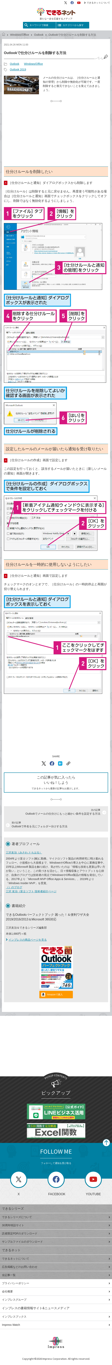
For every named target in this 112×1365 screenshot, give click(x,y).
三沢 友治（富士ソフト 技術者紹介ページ (31, 891)
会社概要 (56, 1291)
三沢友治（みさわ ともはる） (24, 852)
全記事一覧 (56, 1275)
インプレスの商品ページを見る (26, 939)
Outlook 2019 (18, 69)
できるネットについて (97, 2)
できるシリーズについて (56, 1217)
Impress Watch (56, 1324)
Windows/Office (19, 34)
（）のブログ (14, 887)
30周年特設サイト (56, 1225)
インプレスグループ (56, 1299)
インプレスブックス (56, 1316)
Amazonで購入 (55, 994)
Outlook (38, 34)
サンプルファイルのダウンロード (56, 1241)
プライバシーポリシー (56, 1283)
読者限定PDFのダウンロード (56, 1233)
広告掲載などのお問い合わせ (56, 1266)
